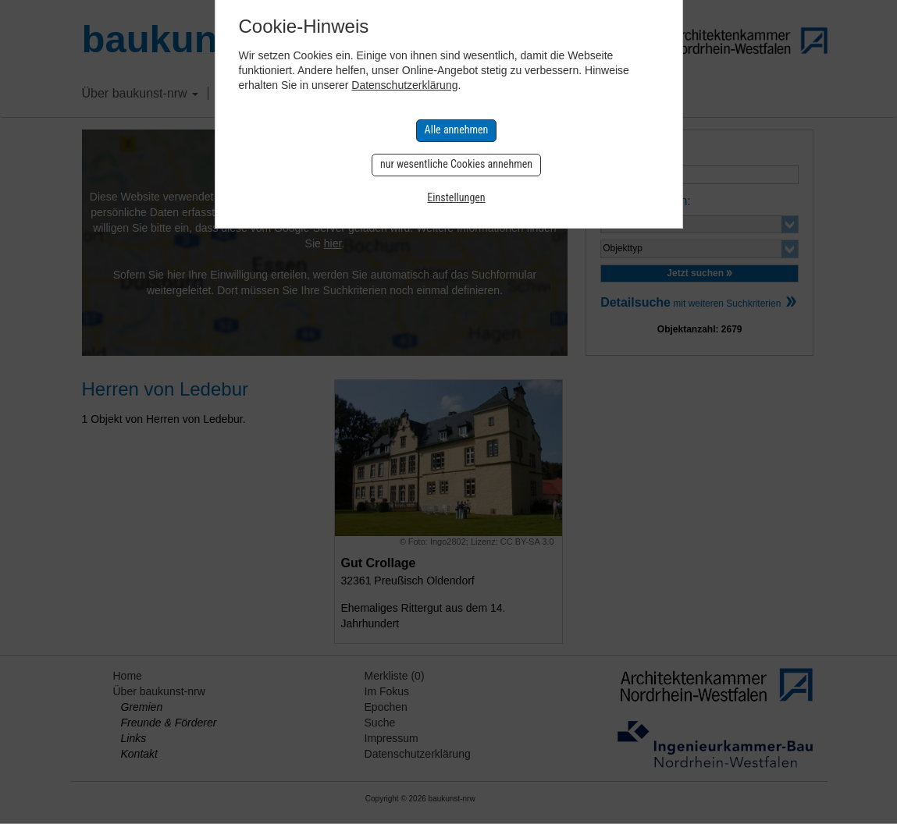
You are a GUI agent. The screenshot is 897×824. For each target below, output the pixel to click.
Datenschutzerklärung (404, 85)
